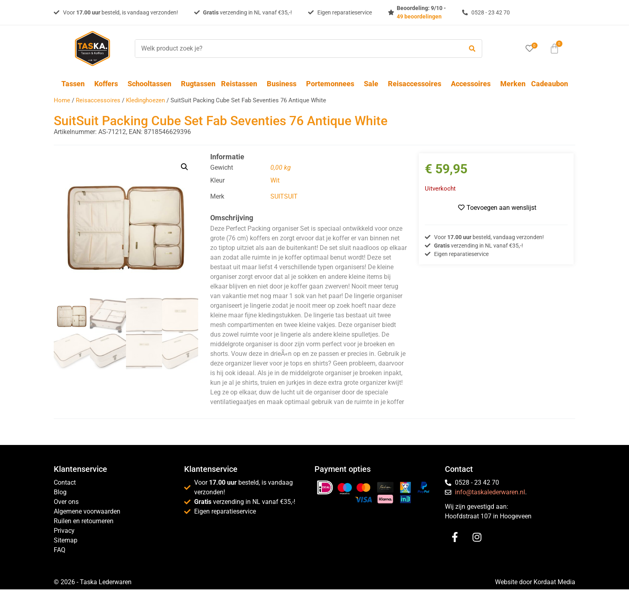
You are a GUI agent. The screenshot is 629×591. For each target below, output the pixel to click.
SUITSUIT (284, 196)
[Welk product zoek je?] (297, 48)
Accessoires (473, 83)
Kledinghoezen (145, 100)
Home (62, 100)
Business (283, 83)
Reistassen (241, 83)
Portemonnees (332, 83)
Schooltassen (151, 83)
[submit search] (472, 48)
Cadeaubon (549, 83)
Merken (513, 83)
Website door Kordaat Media (535, 582)
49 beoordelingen (419, 16)
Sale (373, 83)
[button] (184, 167)
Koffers (108, 83)
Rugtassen (198, 83)
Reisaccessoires (416, 83)
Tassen (75, 83)
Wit (275, 180)
